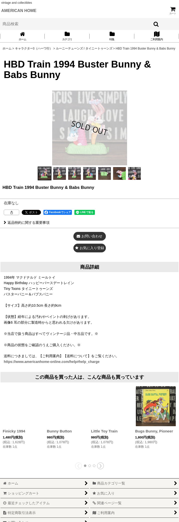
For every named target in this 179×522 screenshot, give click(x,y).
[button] (44, 173)
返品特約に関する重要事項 (26, 223)
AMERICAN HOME (18, 10)
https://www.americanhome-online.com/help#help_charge (52, 362)
